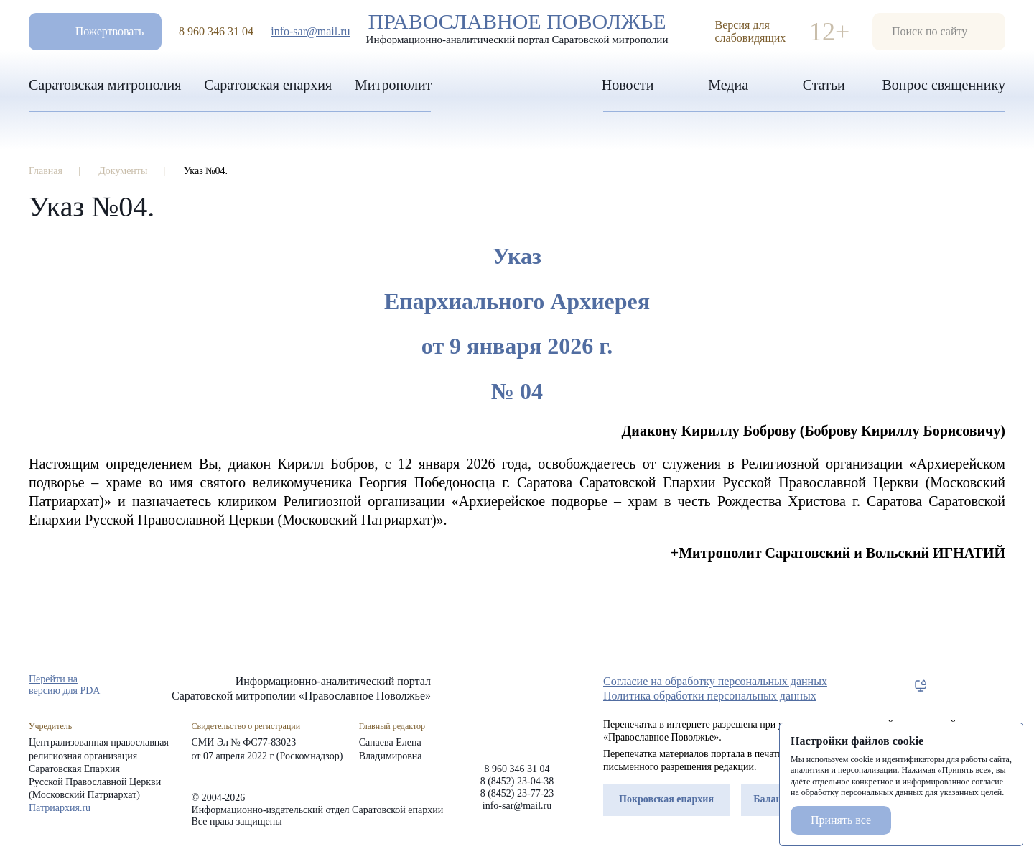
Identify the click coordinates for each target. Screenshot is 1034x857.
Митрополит (393, 85)
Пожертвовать (109, 31)
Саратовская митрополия (105, 85)
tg (946, 686)
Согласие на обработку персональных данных (715, 681)
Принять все (841, 820)
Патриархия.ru (59, 807)
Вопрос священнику (943, 85)
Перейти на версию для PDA (64, 685)
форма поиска (938, 31)
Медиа (728, 85)
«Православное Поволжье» (517, 707)
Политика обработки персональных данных (709, 695)
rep (920, 686)
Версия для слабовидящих (750, 31)
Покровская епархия (666, 799)
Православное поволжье (517, 27)
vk (972, 686)
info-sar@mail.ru (310, 31)
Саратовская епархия (268, 85)
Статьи (824, 85)
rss (998, 686)
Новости (628, 85)
